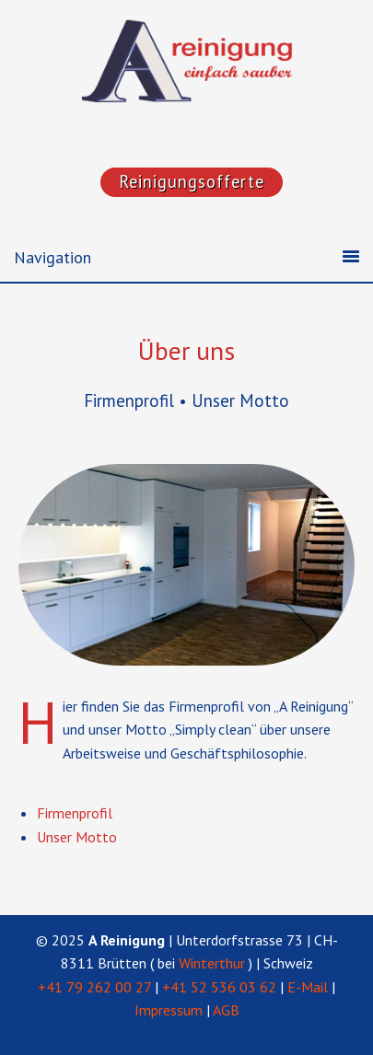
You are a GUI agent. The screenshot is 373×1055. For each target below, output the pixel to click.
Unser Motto (77, 837)
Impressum (168, 1010)
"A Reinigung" (219, 73)
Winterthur (212, 963)
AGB (226, 1010)
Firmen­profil (74, 813)
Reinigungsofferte (191, 181)
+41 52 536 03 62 (219, 987)
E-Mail (307, 987)
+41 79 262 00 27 (94, 987)
